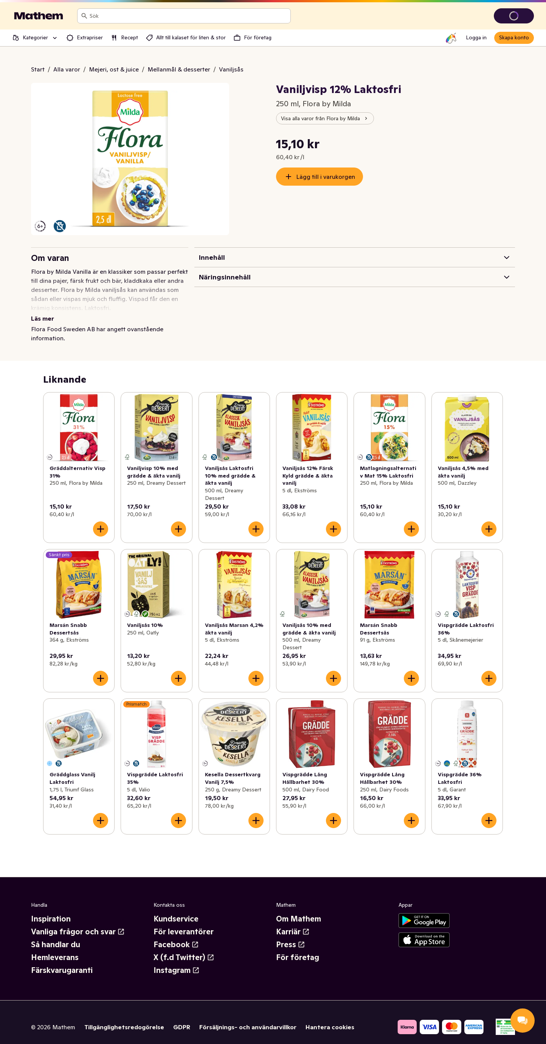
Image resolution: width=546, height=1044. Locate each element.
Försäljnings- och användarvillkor (247, 1018)
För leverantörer (184, 923)
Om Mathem (298, 910)
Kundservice (176, 910)
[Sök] (84, 16)
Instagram (177, 961)
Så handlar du (55, 935)
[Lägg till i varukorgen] (100, 519)
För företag (297, 948)
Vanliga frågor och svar (78, 923)
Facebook (176, 935)
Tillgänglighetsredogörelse (124, 1018)
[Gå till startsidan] (38, 15)
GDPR (181, 1018)
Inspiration (51, 910)
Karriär (293, 923)
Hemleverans (55, 948)
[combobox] (188, 16)
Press (290, 935)
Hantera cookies (330, 1018)
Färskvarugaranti (62, 961)
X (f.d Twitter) (184, 948)
